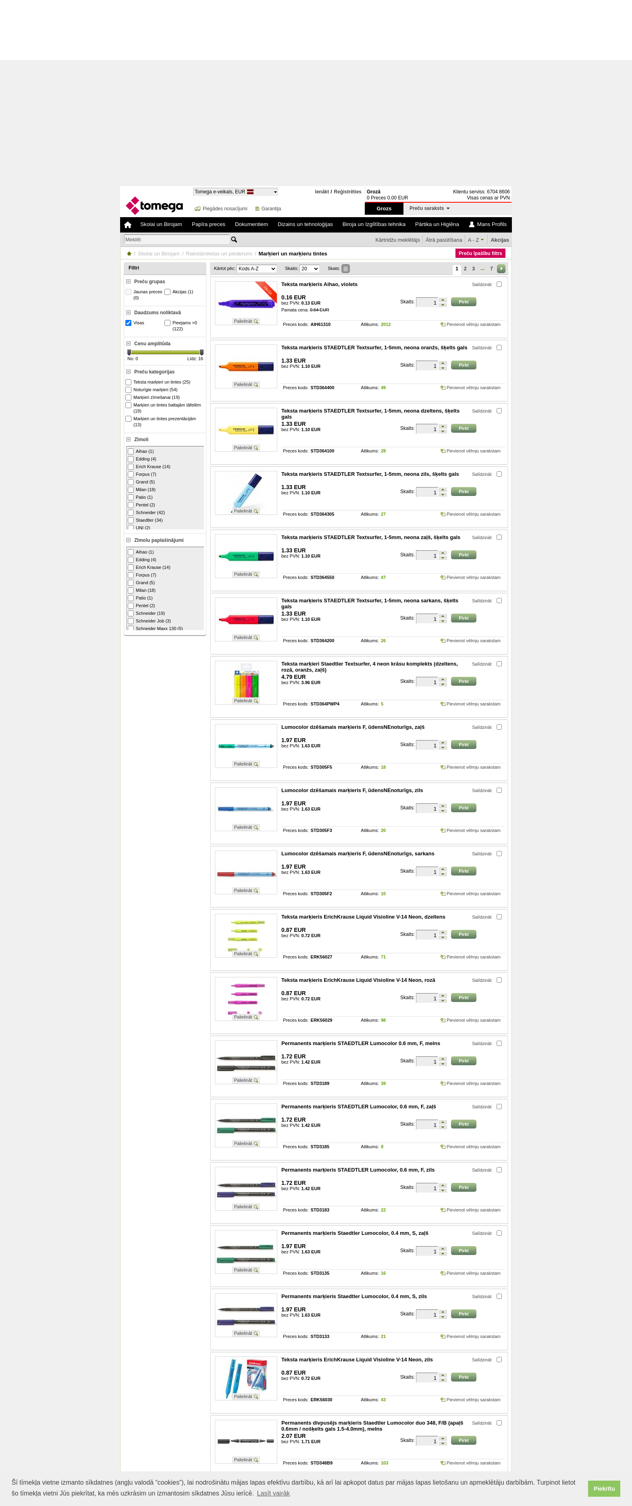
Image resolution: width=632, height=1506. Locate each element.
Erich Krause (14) (149, 467)
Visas (135, 323)
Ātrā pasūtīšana (444, 240)
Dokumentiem (251, 224)
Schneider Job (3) (149, 621)
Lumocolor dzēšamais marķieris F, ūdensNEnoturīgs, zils (352, 790)
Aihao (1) (141, 451)
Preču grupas (149, 281)
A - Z (473, 240)
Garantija (271, 209)
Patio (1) (140, 497)
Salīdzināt (481, 284)
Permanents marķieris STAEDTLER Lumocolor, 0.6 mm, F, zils (358, 1170)
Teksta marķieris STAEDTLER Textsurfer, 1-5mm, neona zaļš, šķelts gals (370, 537)
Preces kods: (296, 324)
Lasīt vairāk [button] (273, 1493)
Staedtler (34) (145, 520)
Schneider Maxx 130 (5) (155, 629)
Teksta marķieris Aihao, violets (319, 284)
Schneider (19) (146, 613)
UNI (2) (139, 528)
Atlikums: (370, 324)
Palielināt (243, 321)
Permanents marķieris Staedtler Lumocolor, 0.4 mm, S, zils (354, 1296)
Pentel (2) (141, 505)
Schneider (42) (146, 513)
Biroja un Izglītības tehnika (374, 224)
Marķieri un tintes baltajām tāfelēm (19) (164, 407)
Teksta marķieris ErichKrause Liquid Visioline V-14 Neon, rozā (358, 980)
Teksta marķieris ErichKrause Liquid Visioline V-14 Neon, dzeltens (363, 917)
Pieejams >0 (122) (181, 325)
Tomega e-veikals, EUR (220, 191)
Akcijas (500, 240)
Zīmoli (141, 439)
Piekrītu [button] (604, 1488)
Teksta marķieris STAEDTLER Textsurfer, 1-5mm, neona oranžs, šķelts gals (374, 347)
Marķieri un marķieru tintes (293, 254)
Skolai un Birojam (161, 224)
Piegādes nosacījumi (225, 209)
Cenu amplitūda (152, 343)
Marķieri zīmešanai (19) (153, 397)
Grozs (384, 208)
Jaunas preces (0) (144, 294)
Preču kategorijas (154, 371)
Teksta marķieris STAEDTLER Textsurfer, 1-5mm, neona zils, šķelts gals (370, 474)
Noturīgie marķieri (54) (152, 390)
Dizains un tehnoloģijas (305, 224)
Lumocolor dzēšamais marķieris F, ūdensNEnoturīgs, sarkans (357, 853)
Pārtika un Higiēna (437, 224)
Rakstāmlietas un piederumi (219, 254)
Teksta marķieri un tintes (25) (158, 382)
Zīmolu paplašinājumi (159, 540)
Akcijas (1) (179, 292)
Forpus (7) (142, 474)
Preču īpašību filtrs (480, 253)
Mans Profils (492, 224)
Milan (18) (142, 490)
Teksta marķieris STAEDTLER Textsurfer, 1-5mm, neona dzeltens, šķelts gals (370, 414)
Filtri (134, 268)
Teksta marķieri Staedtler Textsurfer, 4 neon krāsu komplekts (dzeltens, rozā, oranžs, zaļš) (369, 667)
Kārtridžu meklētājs (397, 240)
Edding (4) (142, 459)
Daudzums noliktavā (157, 312)
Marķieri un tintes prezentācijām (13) (161, 421)
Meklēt (133, 239)
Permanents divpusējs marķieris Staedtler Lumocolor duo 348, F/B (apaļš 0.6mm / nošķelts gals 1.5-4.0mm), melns (372, 1426)
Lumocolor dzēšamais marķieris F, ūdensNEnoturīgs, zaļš (352, 727)
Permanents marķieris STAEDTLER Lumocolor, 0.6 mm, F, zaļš (358, 1107)
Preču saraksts (430, 208)
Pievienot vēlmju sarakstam (474, 324)
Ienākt (322, 191)
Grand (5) (141, 482)
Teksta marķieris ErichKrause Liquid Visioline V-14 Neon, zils (357, 1360)
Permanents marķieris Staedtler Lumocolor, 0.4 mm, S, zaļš (354, 1233)
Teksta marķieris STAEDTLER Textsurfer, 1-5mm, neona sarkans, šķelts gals (369, 603)
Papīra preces (208, 224)
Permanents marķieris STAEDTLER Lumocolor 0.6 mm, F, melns (360, 1043)
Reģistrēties (348, 192)
